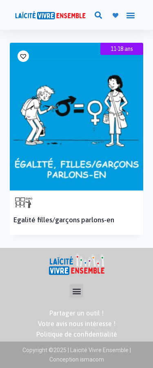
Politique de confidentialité (76, 334)
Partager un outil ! (76, 313)
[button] (98, 15)
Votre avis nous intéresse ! (76, 323)
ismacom (91, 359)
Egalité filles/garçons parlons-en (63, 220)
